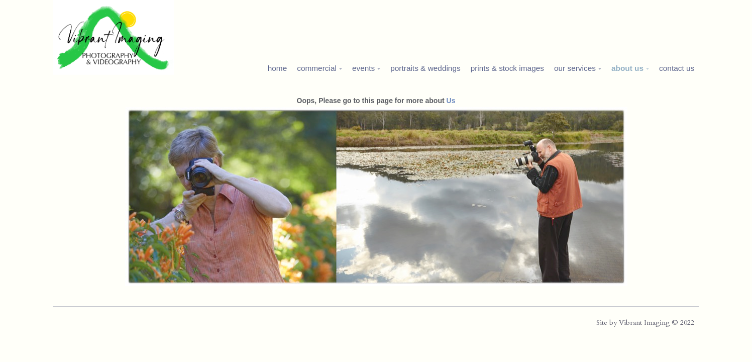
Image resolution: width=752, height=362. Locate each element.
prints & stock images (507, 68)
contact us (676, 68)
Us (451, 101)
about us (627, 68)
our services (575, 68)
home (277, 68)
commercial (317, 68)
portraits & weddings (425, 68)
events (363, 68)
